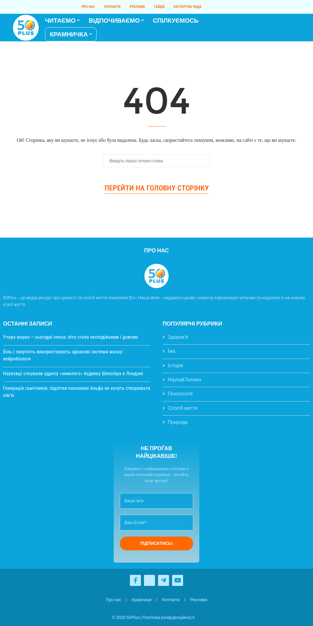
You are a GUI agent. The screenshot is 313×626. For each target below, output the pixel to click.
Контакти (112, 7)
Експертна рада (187, 7)
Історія (175, 365)
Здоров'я (178, 337)
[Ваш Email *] (156, 522)
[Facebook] (279, 27)
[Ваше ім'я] (156, 501)
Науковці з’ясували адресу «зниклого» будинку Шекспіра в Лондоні (73, 373)
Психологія (180, 394)
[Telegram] (290, 27)
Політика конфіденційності (168, 617)
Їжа (171, 351)
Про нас (88, 7)
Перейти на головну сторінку (157, 188)
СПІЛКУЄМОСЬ (175, 20)
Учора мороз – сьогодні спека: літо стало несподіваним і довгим (70, 337)
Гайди (159, 7)
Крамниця (142, 599)
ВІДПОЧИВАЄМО (114, 20)
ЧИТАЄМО (60, 20)
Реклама (137, 7)
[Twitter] (283, 27)
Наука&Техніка (184, 380)
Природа (178, 422)
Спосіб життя (182, 408)
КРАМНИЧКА (69, 34)
